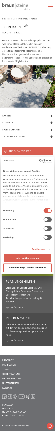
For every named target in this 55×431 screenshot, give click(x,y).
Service (6, 369)
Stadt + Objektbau (21, 19)
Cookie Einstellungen (13, 415)
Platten (34, 19)
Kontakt (7, 388)
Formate (7, 123)
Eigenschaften (11, 130)
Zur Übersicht (16, 308)
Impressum (7, 405)
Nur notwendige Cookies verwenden (27, 267)
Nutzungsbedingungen (14, 412)
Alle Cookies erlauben (27, 258)
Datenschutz (9, 409)
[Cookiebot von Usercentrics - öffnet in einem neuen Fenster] (39, 161)
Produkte (6, 19)
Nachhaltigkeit (11, 379)
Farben (6, 116)
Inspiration (9, 365)
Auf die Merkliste (20, 151)
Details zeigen (39, 249)
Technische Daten (13, 136)
